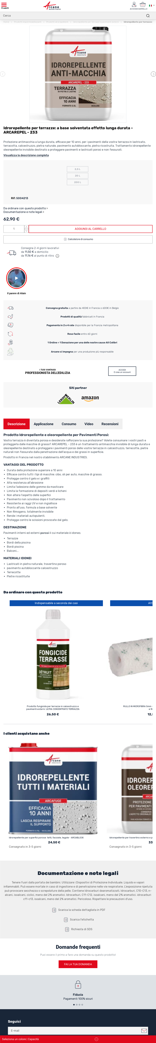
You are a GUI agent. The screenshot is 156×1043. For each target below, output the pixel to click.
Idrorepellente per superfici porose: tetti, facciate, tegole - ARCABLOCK (46, 837)
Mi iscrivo (144, 1031)
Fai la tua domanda (78, 964)
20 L (77, 175)
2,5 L (77, 169)
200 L (77, 182)
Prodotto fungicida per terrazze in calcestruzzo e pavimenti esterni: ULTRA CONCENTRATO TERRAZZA (52, 708)
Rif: (13, 198)
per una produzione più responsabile (82, 351)
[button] (153, 74)
